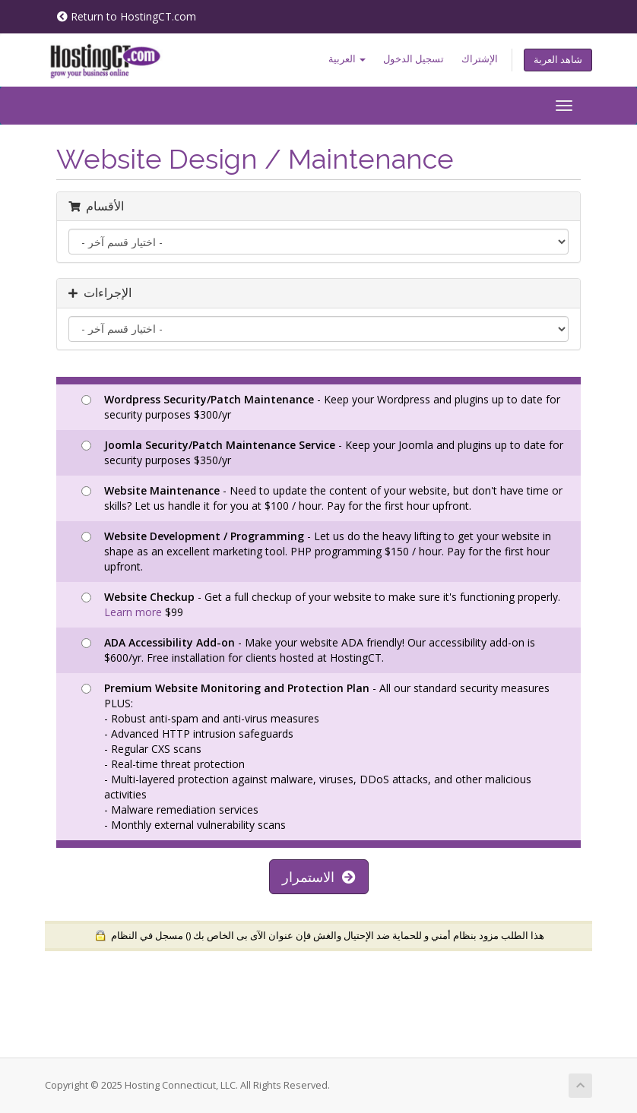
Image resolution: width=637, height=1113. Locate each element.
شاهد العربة (558, 59)
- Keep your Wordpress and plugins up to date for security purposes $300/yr (320, 407)
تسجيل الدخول (413, 58)
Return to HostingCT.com (126, 16)
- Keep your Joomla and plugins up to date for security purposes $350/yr (322, 452)
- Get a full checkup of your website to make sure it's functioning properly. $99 (320, 604)
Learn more (133, 612)
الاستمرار (319, 877)
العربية (347, 58)
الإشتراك (479, 58)
